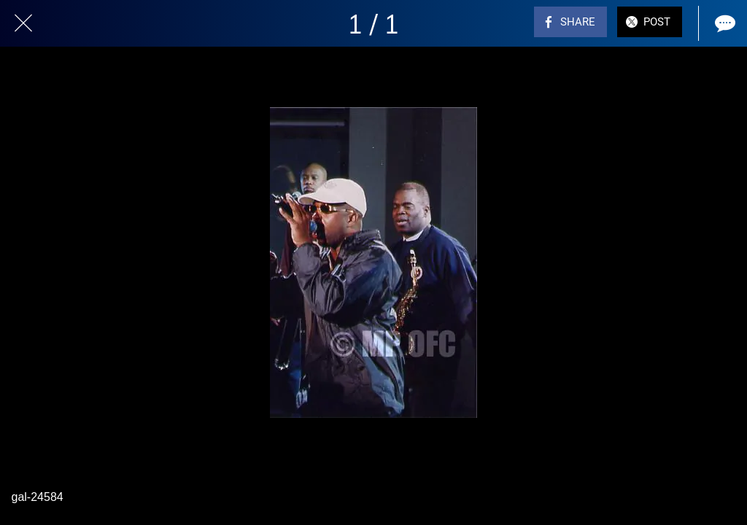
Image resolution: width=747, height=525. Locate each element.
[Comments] (723, 23)
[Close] (23, 23)
